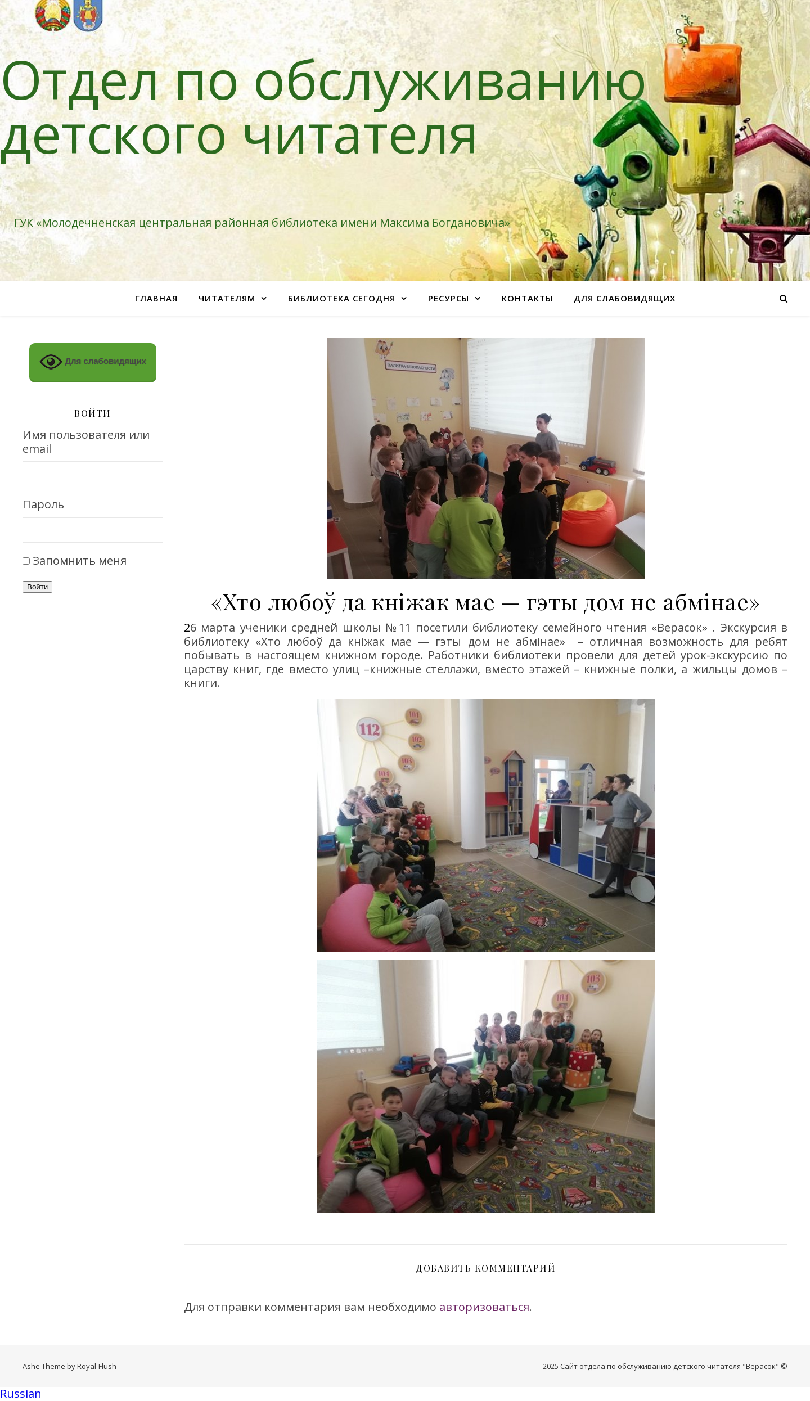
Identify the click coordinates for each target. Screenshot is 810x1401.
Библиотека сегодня (341, 298)
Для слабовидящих (625, 298)
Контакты (527, 298)
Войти (37, 587)
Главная (156, 298)
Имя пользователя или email (86, 442)
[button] (405, 1394)
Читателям (227, 298)
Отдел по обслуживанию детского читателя (323, 106)
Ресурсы (448, 298)
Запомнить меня (80, 560)
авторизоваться (484, 1306)
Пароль (43, 505)
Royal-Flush (96, 1366)
